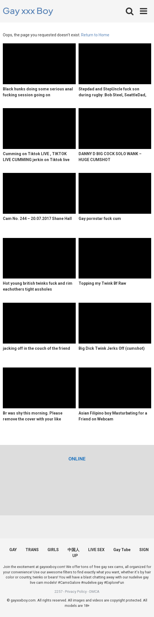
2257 (58, 591)
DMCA (94, 591)
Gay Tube (122, 549)
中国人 (73, 549)
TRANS (32, 549)
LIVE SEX (96, 549)
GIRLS (53, 549)
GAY (13, 549)
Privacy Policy (76, 591)
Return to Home (95, 35)
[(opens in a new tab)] (77, 459)
